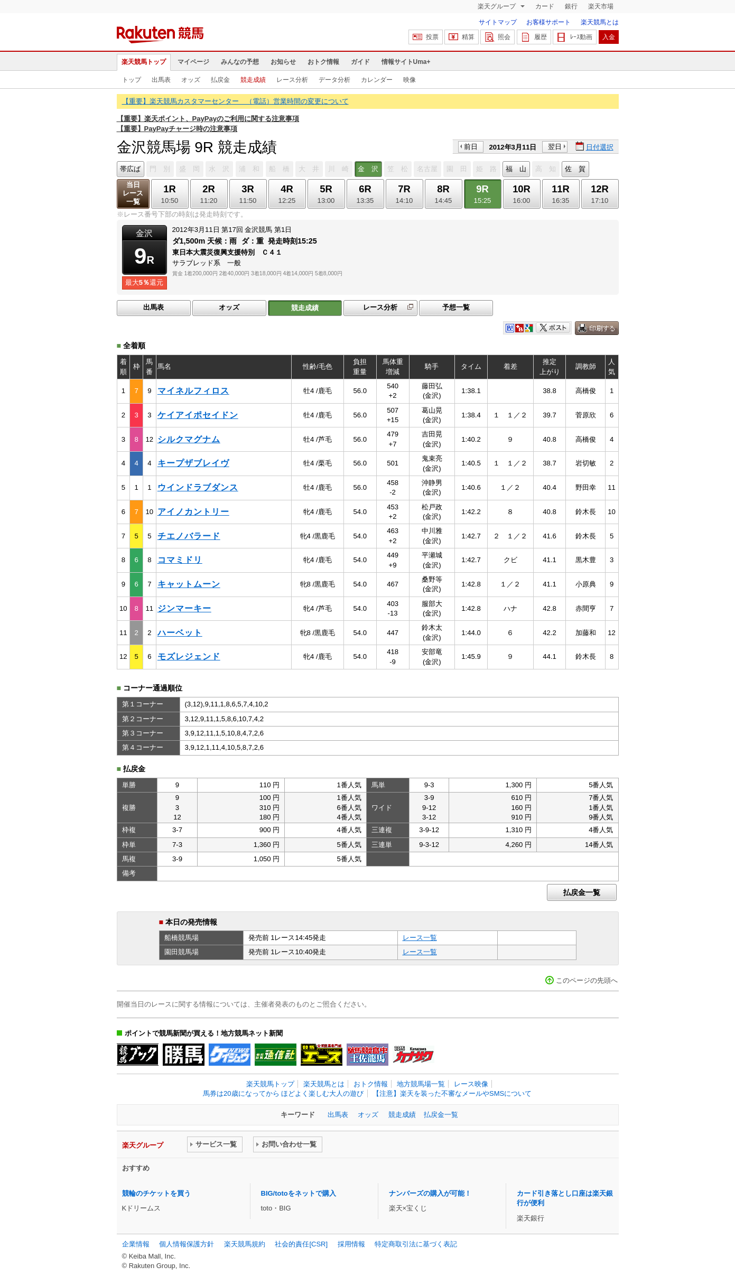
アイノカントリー (193, 511)
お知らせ (283, 62)
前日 (471, 147)
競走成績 (253, 79)
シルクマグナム (188, 439)
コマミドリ (179, 559)
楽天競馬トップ (144, 62)
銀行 (571, 6)
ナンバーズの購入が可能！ (430, 1193)
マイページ (193, 62)
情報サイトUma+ (406, 62)
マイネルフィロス (193, 390)
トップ (131, 79)
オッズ (190, 79)
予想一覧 (456, 307)
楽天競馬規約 (244, 1244)
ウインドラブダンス (197, 487)
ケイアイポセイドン (197, 415)
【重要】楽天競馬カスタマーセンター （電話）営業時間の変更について (235, 101)
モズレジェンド (188, 656)
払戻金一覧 (581, 892)
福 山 (516, 169)
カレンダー (377, 79)
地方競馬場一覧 (421, 1084)
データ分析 (334, 79)
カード (544, 6)
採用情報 (351, 1244)
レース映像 (471, 1084)
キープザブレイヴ (193, 463)
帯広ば (130, 169)
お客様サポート (548, 22)
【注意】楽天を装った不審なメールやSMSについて (452, 1093)
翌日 (555, 147)
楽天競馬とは (600, 22)
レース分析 (292, 79)
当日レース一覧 (133, 193)
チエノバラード (188, 536)
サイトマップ (498, 22)
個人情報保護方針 (186, 1244)
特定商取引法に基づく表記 (416, 1244)
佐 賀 (575, 169)
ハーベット (179, 632)
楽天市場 (600, 6)
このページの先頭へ (587, 980)
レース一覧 (420, 938)
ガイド (360, 62)
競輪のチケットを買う (156, 1193)
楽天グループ (497, 6)
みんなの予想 (240, 62)
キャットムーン (188, 584)
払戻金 (220, 79)
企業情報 (136, 1244)
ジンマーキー (184, 608)
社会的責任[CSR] (301, 1244)
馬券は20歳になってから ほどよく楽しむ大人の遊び (283, 1093)
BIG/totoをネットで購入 (298, 1193)
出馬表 (161, 79)
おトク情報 (323, 62)
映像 (409, 79)
